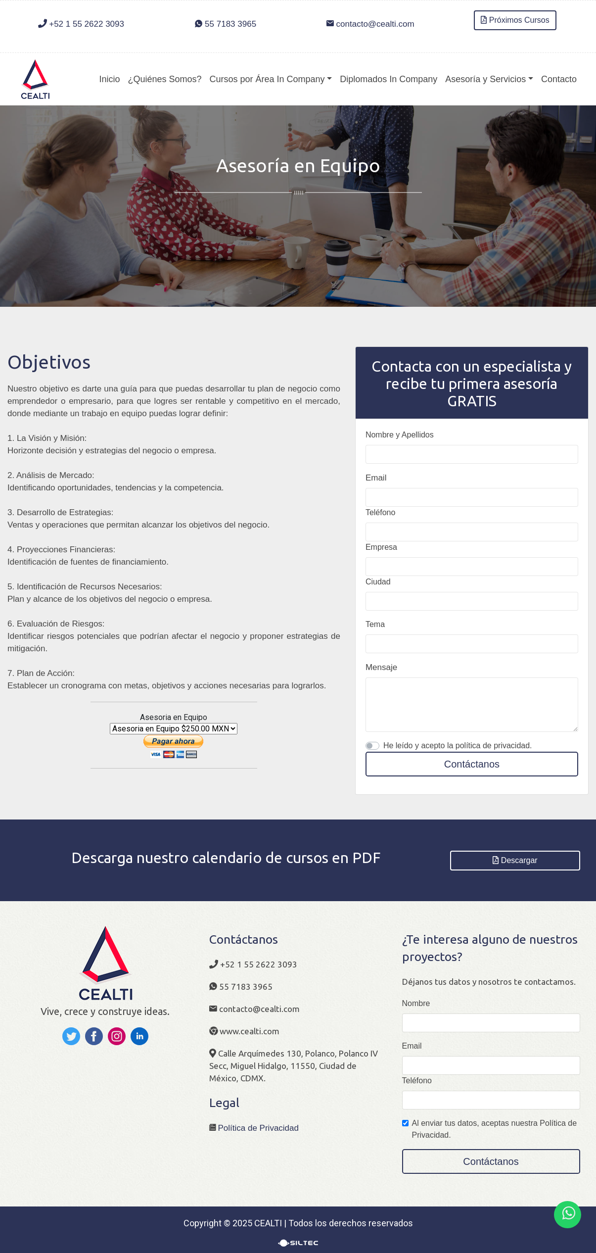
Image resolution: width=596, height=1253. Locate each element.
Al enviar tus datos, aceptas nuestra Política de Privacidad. (494, 1129)
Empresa (381, 547)
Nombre (416, 1003)
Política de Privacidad (258, 1128)
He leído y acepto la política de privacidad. (457, 745)
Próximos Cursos (515, 20)
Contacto (559, 79)
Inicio (109, 79)
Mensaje (381, 667)
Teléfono (381, 512)
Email (376, 477)
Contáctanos (472, 764)
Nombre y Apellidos (400, 435)
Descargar (515, 860)
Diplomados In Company (388, 79)
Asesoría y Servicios (485, 79)
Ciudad (378, 582)
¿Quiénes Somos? (164, 79)
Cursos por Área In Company (267, 79)
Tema (375, 624)
